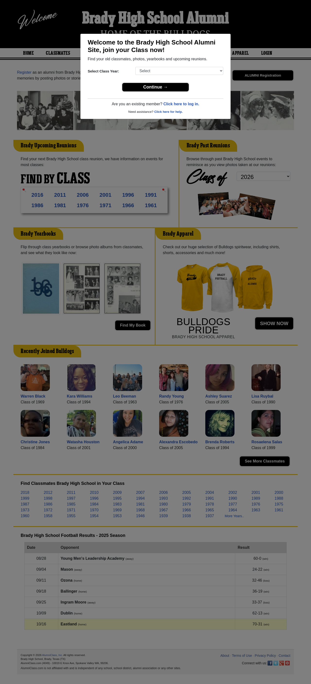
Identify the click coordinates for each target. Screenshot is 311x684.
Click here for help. (168, 112)
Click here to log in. (181, 104)
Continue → (155, 87)
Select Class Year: (103, 71)
